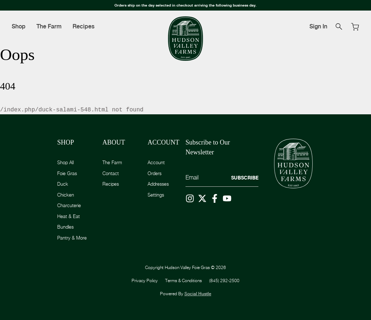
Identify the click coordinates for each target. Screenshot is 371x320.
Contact (110, 173)
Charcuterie (69, 205)
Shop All (65, 162)
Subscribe (244, 178)
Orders (154, 173)
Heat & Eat (68, 216)
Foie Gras (67, 173)
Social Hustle (197, 293)
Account (156, 162)
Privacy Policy (145, 280)
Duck (62, 184)
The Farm (49, 26)
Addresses (158, 184)
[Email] (222, 178)
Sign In (318, 26)
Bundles (65, 227)
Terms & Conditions (183, 280)
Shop (19, 26)
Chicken (65, 195)
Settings (156, 195)
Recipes (83, 26)
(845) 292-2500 (224, 280)
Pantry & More (72, 238)
